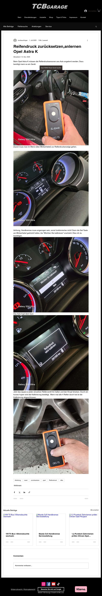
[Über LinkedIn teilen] (24, 492)
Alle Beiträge (8, 26)
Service (48, 26)
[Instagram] (44, 584)
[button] (99, 10)
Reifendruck (53, 480)
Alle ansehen (94, 510)
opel (44, 480)
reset (25, 480)
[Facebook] (48, 584)
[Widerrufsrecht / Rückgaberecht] (23, 589)
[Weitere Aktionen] (87, 40)
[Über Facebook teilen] (14, 492)
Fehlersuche (23, 26)
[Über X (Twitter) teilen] (19, 492)
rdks (61, 480)
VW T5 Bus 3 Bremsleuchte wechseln (17, 535)
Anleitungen (36, 26)
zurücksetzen (35, 480)
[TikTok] (58, 584)
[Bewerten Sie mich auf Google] (51, 589)
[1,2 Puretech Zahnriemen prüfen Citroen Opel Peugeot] (84, 522)
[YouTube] (53, 584)
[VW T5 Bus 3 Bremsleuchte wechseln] (18, 522)
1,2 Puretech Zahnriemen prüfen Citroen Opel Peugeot (82, 535)
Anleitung (18, 480)
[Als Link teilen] (29, 492)
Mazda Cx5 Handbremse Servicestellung (49, 535)
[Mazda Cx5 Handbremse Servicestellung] (51, 522)
